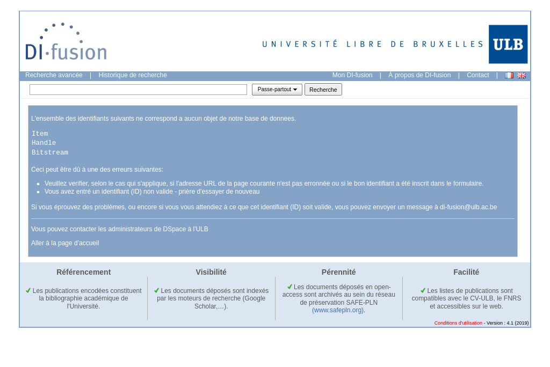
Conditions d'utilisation (458, 323)
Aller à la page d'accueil (65, 243)
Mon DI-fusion (352, 75)
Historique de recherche (133, 75)
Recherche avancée (54, 75)
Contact (478, 75)
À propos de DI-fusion (419, 75)
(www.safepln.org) (338, 310)
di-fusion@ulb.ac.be (468, 207)
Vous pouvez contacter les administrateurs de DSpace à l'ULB (119, 229)
